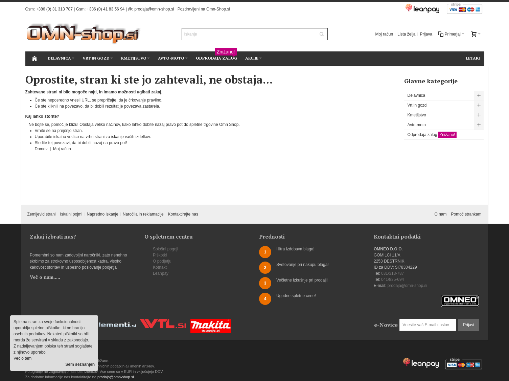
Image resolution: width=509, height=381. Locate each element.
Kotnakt (160, 267)
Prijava (426, 34)
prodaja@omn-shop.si (154, 9)
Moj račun (384, 34)
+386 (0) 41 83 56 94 (106, 9)
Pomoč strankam (466, 214)
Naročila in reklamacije (143, 214)
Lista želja (406, 34)
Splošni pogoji (165, 249)
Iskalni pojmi (71, 214)
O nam (441, 214)
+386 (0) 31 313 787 (54, 9)
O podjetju (162, 261)
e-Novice (386, 325)
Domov (42, 149)
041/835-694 (392, 279)
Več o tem (22, 358)
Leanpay (160, 273)
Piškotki (160, 255)
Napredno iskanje (102, 214)
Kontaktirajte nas (183, 214)
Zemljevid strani (41, 214)
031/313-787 (392, 273)
